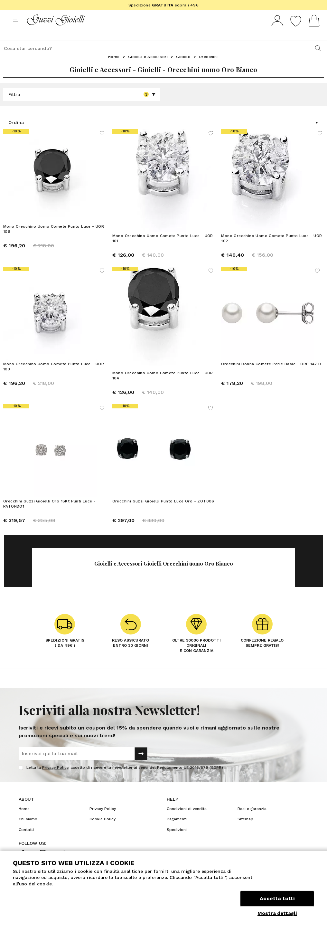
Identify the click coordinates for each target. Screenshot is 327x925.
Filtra (82, 106)
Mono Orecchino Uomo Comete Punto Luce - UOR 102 (271, 250)
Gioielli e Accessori (148, 68)
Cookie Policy (102, 831)
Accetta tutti (277, 898)
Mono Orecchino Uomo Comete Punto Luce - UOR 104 (162, 387)
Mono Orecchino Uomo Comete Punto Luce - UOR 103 (53, 378)
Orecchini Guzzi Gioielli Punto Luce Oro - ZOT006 (163, 513)
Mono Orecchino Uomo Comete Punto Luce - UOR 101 (162, 250)
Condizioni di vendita (187, 820)
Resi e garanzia (252, 820)
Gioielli (183, 68)
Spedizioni (177, 841)
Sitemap (245, 831)
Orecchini (208, 68)
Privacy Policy (55, 779)
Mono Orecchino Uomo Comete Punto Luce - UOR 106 (53, 241)
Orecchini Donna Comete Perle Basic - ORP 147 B (271, 376)
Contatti (26, 841)
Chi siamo (28, 831)
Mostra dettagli (277, 913)
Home (114, 68)
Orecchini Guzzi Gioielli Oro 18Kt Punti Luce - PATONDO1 (49, 515)
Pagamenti (177, 831)
